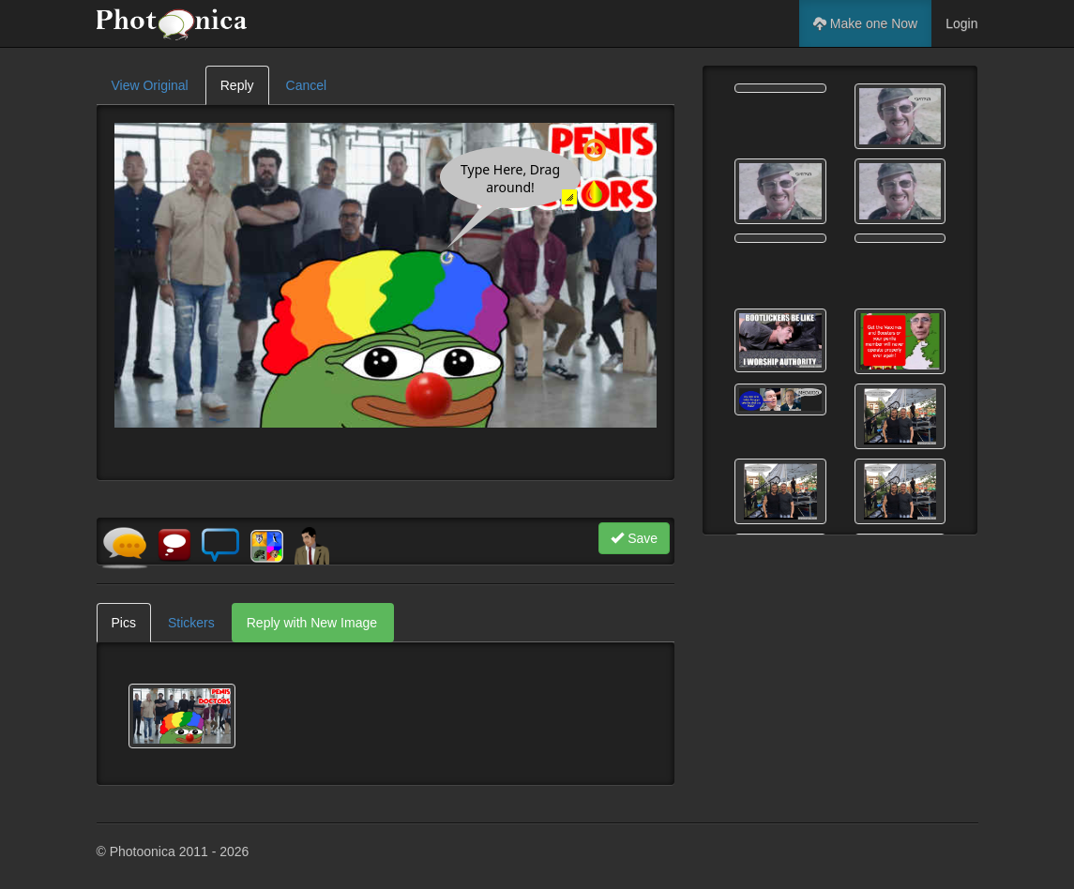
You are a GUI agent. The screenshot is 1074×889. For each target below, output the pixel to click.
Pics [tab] (124, 622)
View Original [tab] (150, 85)
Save (634, 538)
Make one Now (865, 23)
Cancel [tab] (306, 85)
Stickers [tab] (191, 622)
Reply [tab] (237, 85)
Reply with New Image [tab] (312, 622)
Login (961, 23)
